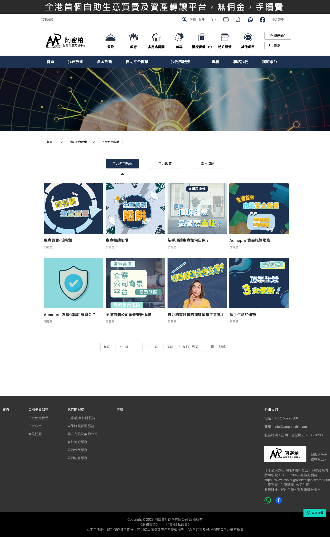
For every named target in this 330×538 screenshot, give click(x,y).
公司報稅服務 (77, 451)
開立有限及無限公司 (82, 435)
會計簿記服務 (77, 443)
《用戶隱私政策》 (177, 525)
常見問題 (210, 164)
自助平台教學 (137, 62)
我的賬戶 (269, 62)
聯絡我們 (240, 62)
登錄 (193, 19)
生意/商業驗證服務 (81, 419)
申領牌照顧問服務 (80, 427)
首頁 (50, 62)
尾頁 (170, 348)
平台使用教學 (120, 164)
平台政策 (165, 164)
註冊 (202, 19)
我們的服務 (180, 62)
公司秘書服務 (77, 459)
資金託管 (104, 62)
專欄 (215, 62)
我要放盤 (47, 19)
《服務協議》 (149, 525)
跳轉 (223, 348)
